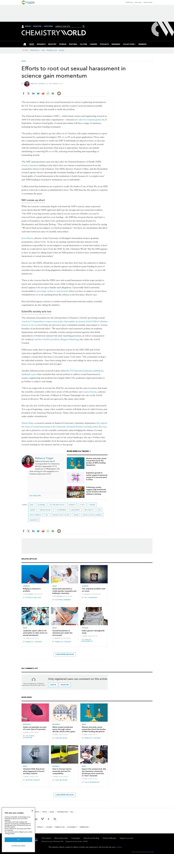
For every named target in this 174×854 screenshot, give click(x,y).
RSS (72, 812)
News (24, 61)
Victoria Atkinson (28, 737)
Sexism (76, 515)
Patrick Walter (33, 597)
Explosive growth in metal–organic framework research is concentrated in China (97, 476)
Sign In (28, 26)
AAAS (31, 505)
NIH (99, 510)
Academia (41, 505)
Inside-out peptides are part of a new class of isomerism (35, 728)
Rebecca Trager (37, 83)
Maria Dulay (27, 423)
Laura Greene (89, 391)
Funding (92, 505)
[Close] (32, 810)
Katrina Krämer (63, 600)
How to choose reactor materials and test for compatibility (62, 771)
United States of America (92, 515)
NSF (46, 515)
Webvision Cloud (148, 852)
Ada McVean (61, 738)
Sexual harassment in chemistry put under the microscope (62, 633)
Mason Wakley (33, 780)
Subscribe (48, 26)
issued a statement (30, 165)
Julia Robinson (92, 782)
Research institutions (60, 515)
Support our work (126, 838)
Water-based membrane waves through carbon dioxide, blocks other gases (63, 729)
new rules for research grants (87, 119)
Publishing (129, 2)
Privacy (40, 827)
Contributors (62, 812)
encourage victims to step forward (52, 291)
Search (83, 26)
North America (35, 515)
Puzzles (61, 50)
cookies (119, 847)
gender (32, 510)
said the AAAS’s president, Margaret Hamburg (56, 339)
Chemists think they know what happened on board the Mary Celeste (33, 771)
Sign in (53, 685)
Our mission (46, 838)
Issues (52, 812)
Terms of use (60, 827)
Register (37, 26)
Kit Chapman (91, 597)
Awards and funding (91, 838)
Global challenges (109, 838)
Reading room (52, 50)
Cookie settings (18, 845)
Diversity (72, 505)
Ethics (82, 505)
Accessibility (72, 827)
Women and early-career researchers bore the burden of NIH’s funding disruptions (96, 461)
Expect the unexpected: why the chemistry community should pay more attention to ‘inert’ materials (94, 772)
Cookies (49, 827)
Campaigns (75, 838)
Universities (34, 520)
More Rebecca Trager (78, 451)
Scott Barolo (27, 238)
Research (27, 724)
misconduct (89, 510)
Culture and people (56, 505)
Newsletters (35, 50)
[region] (18, 829)
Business (55, 766)
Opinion (26, 586)
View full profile (35, 496)
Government (61, 510)
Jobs (43, 50)
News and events (61, 838)
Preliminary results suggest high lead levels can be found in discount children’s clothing (96, 490)
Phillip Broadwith (87, 640)
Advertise (35, 812)
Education (138, 2)
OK (18, 839)
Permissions (84, 827)
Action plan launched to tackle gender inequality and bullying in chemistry (64, 591)
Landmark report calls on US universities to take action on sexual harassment (35, 633)
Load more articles (64, 654)
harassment (75, 510)
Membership (148, 2)
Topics (44, 812)
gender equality (46, 510)
